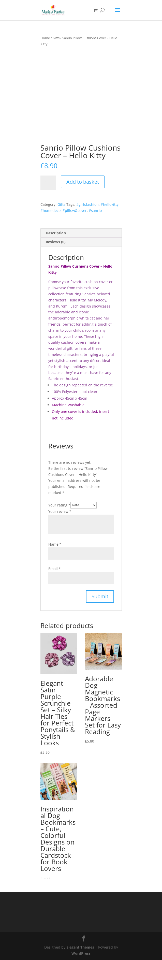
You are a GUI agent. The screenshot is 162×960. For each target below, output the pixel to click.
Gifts (56, 38)
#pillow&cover (75, 210)
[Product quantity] (48, 183)
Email (54, 568)
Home (45, 38)
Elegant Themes (80, 947)
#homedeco (50, 210)
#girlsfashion (87, 204)
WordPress (81, 953)
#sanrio (95, 210)
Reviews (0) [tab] (56, 241)
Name (55, 544)
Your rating (59, 504)
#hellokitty (110, 204)
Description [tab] (56, 232)
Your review (59, 511)
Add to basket (82, 181)
